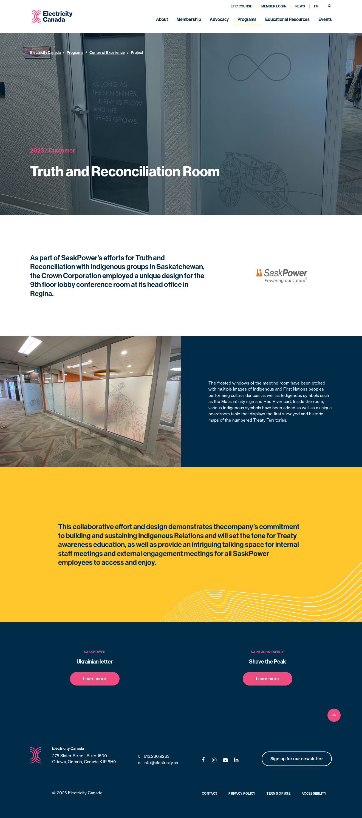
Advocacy (219, 19)
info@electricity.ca (158, 763)
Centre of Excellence (107, 52)
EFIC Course (241, 6)
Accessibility (314, 793)
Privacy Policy (241, 793)
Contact (209, 793)
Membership (189, 19)
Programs (246, 19)
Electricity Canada (45, 52)
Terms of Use (278, 793)
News (300, 6)
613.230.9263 (153, 756)
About (162, 19)
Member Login (274, 6)
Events (325, 19)
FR (316, 6)
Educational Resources (287, 19)
